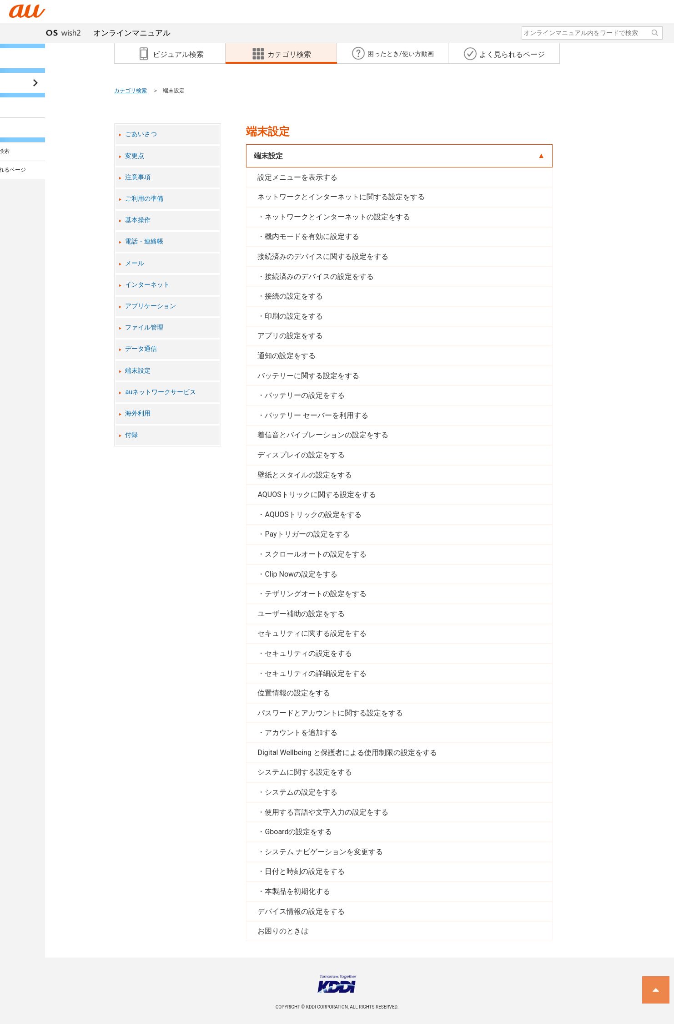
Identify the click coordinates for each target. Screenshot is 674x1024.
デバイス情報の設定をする (301, 911)
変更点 (134, 156)
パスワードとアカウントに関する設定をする (330, 713)
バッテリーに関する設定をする (308, 375)
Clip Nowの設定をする (301, 574)
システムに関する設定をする (304, 772)
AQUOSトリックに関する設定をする (316, 494)
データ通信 (141, 349)
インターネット (147, 285)
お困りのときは (282, 931)
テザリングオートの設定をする (316, 593)
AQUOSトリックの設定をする (313, 514)
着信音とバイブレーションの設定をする (322, 435)
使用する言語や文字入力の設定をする (326, 812)
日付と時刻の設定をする (305, 871)
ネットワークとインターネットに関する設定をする (341, 197)
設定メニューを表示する (297, 177)
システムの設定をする (301, 792)
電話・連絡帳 (144, 241)
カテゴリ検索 (130, 90)
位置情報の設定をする (293, 693)
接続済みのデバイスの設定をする (319, 276)
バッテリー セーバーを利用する (316, 415)
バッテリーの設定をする (305, 395)
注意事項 (138, 177)
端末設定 (138, 371)
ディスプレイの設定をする (301, 455)
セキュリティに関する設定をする (312, 633)
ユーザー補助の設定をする (301, 613)
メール (134, 263)
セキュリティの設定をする (308, 653)
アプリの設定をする (290, 335)
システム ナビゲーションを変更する (324, 851)
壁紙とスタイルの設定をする (304, 475)
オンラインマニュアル (98, 32)
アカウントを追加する (301, 732)
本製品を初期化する (297, 891)
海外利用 (138, 413)
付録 (131, 435)
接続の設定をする (294, 296)
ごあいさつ (141, 134)
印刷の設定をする (294, 316)
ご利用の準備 (144, 199)
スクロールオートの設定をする (316, 554)
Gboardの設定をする (298, 831)
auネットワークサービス (160, 392)
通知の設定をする (286, 355)
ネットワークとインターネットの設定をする (337, 217)
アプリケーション (150, 306)
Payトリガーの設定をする (307, 534)
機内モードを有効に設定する (312, 236)
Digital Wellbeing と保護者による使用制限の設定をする (347, 752)
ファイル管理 (144, 327)
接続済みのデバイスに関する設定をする (322, 256)
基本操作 (138, 220)
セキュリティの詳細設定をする (316, 673)
